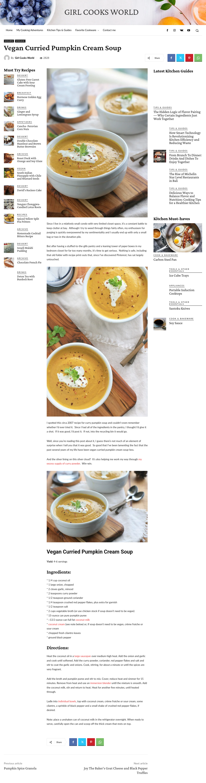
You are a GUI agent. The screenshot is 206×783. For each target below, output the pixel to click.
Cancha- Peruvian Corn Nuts (27, 128)
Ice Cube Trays (178, 272)
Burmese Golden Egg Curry (29, 98)
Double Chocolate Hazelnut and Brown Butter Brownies (29, 143)
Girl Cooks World (24, 58)
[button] (197, 30)
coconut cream (56, 624)
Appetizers (24, 122)
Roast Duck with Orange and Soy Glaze (29, 160)
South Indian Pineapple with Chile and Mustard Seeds (29, 175)
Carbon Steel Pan (164, 256)
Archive (22, 154)
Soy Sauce (175, 319)
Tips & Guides (162, 107)
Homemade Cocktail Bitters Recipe (29, 235)
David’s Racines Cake (29, 190)
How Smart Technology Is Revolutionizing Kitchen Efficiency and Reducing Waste (184, 137)
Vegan (20, 41)
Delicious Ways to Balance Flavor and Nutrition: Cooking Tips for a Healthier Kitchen (184, 194)
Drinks (21, 107)
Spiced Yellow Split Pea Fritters (28, 220)
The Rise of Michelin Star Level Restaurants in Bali (185, 174)
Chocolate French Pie (29, 262)
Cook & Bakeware (165, 251)
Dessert (22, 75)
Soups (9, 41)
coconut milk (82, 619)
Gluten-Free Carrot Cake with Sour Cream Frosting (28, 82)
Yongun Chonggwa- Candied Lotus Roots (29, 206)
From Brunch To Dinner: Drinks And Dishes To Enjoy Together (185, 158)
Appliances (177, 282)
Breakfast (24, 93)
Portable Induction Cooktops (181, 288)
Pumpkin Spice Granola (20, 768)
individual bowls (67, 701)
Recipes (22, 214)
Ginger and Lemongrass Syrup (28, 113)
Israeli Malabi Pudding (25, 249)
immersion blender (100, 683)
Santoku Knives (179, 305)
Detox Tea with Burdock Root (26, 278)
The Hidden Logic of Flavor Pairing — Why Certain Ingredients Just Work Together (176, 115)
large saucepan (83, 656)
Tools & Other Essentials (179, 266)
